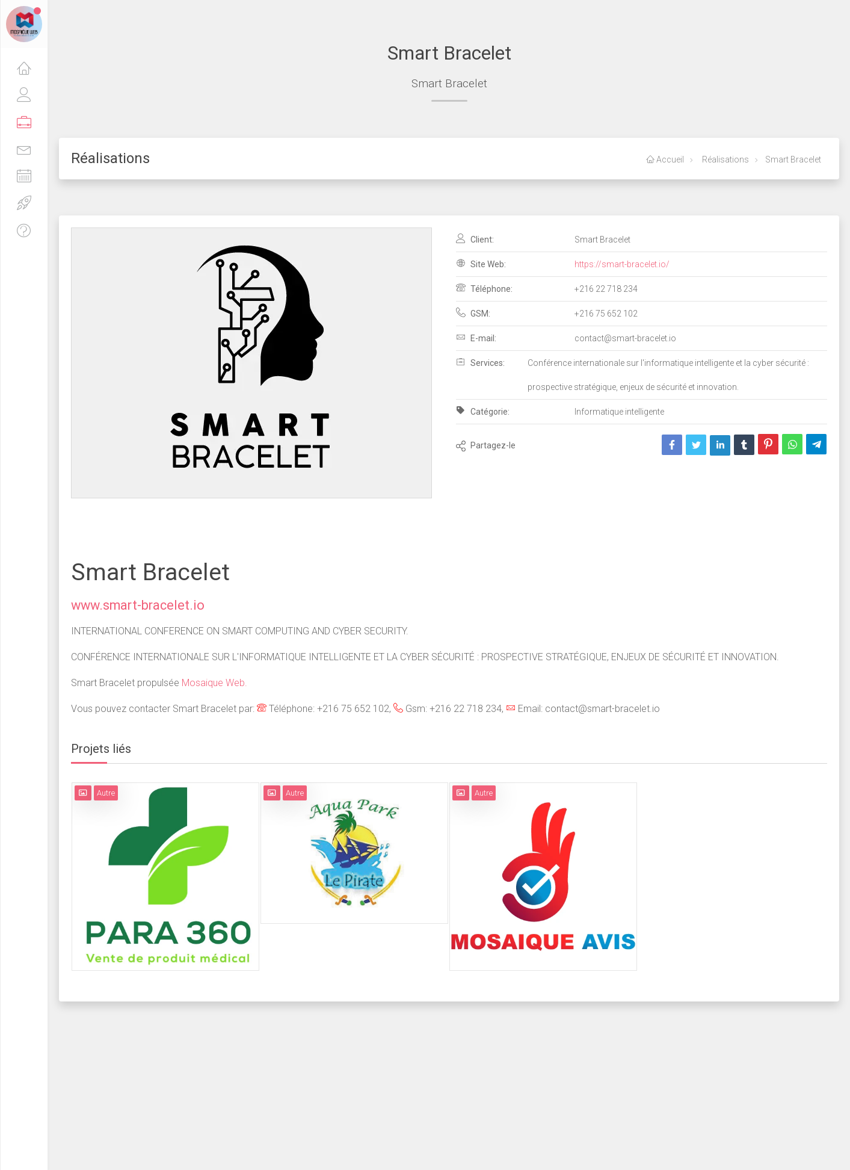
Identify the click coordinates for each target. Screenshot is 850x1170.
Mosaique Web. (214, 683)
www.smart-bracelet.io (138, 605)
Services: (480, 362)
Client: (475, 239)
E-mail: (476, 337)
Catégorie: (483, 411)
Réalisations (724, 159)
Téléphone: (484, 288)
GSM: (473, 313)
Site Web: (481, 263)
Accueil (665, 159)
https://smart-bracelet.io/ (622, 264)
